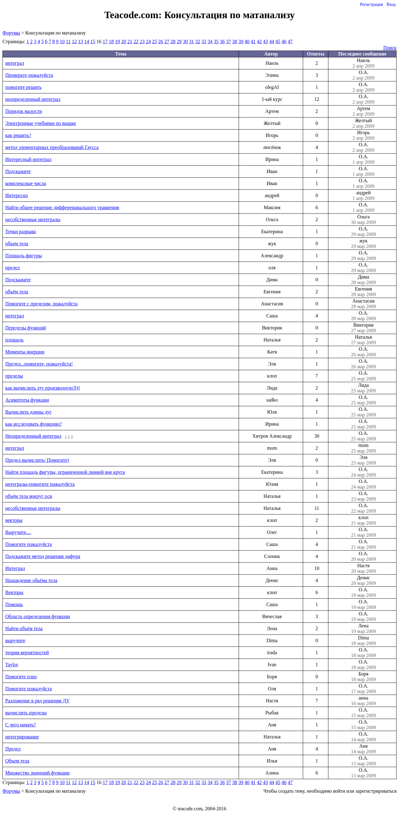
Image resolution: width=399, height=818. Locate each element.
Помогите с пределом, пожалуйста (41, 303)
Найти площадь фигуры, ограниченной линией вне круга (65, 472)
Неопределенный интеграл (33, 436)
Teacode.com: (134, 14)
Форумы (11, 32)
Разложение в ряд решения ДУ (37, 700)
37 (228, 41)
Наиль (363, 63)
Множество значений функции (37, 772)
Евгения (363, 291)
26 (160, 41)
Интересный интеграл (28, 159)
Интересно (16, 195)
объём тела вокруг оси (28, 496)
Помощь (14, 604)
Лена (363, 628)
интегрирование (22, 736)
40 (247, 41)
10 (62, 41)
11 (68, 41)
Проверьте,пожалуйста (29, 75)
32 (197, 41)
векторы (14, 520)
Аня (363, 748)
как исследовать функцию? (33, 424)
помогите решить (23, 87)
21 (129, 41)
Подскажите (18, 171)
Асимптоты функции (27, 400)
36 (222, 41)
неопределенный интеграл (32, 99)
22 (136, 41)
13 (80, 41)
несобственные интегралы (32, 219)
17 (105, 41)
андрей (363, 195)
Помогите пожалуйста (28, 544)
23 (142, 41)
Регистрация (371, 4)
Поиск (390, 47)
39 (240, 41)
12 (74, 41)
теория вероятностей (27, 652)
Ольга (363, 219)
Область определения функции (37, 616)
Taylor (11, 664)
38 (234, 41)
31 (191, 41)
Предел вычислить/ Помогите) (37, 460)
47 (290, 41)
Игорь (363, 135)
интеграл (14, 63)
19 (117, 41)
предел (12, 267)
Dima (363, 640)
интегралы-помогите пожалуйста (40, 484)
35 (216, 41)
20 (123, 41)
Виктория (363, 327)
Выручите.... (18, 532)
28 (173, 41)
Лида (363, 388)
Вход (391, 4)
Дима (363, 279)
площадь (14, 339)
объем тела (16, 243)
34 (210, 41)
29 (179, 41)
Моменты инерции (24, 351)
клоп (363, 520)
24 (148, 41)
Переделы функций (25, 327)
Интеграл (15, 568)
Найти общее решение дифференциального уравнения (62, 207)
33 (203, 41)
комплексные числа (25, 183)
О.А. (363, 75)
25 (154, 41)
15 (92, 41)
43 (265, 41)
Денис (363, 580)
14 (86, 41)
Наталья (363, 339)
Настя (363, 568)
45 (277, 41)
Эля (363, 460)
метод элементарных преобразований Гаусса (52, 147)
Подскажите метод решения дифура (42, 556)
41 (253, 41)
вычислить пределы (26, 712)
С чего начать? (20, 724)
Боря (363, 676)
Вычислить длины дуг (28, 412)
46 (284, 41)
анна (363, 700)
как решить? (18, 135)
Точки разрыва (20, 231)
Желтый (363, 123)
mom (363, 448)
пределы (14, 375)
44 (271, 41)
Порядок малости (23, 111)
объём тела (16, 291)
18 (111, 41)
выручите (15, 640)
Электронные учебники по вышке (40, 123)
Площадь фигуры (23, 255)
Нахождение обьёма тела (31, 580)
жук (363, 243)
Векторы (14, 592)
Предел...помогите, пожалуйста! (39, 363)
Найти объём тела (24, 628)
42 (259, 41)
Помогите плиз (21, 676)
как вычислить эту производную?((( (42, 387)
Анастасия (363, 303)
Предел (13, 748)
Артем (363, 111)
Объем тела (17, 760)
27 (166, 41)
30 (185, 41)
